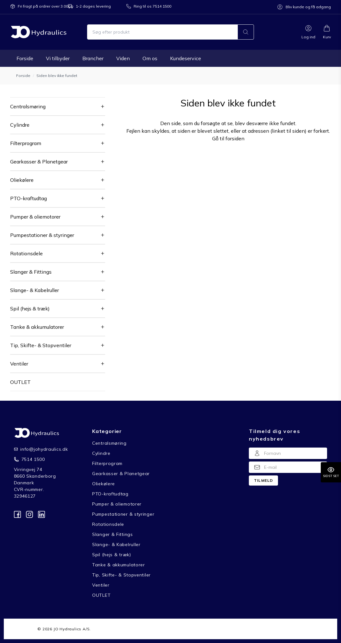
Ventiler (19, 363)
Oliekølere (22, 180)
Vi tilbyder (58, 58)
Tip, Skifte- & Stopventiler (40, 345)
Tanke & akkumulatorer (37, 327)
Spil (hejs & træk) (30, 308)
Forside (24, 58)
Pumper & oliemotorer (35, 216)
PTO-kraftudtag (28, 198)
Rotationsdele (26, 253)
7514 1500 (33, 459)
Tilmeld (263, 480)
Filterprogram (25, 143)
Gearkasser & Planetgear (39, 161)
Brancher (93, 58)
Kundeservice (185, 58)
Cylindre (19, 125)
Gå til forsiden (228, 138)
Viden (123, 58)
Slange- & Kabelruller (34, 290)
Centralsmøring (28, 106)
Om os (149, 58)
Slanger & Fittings (31, 272)
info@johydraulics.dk (39, 449)
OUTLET (20, 382)
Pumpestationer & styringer (42, 235)
